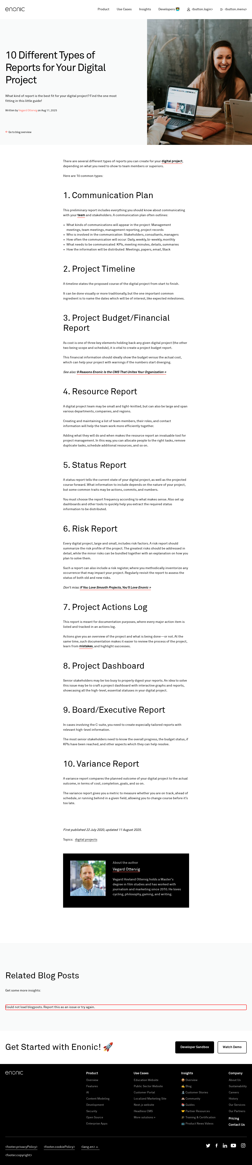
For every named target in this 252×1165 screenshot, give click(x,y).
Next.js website (144, 1155)
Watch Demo (232, 1097)
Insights (145, 9)
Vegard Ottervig (27, 110)
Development (95, 1155)
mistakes (86, 646)
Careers (234, 1142)
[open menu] (231, 9)
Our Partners (237, 1161)
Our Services (237, 1155)
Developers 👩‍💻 (169, 9)
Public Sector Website (148, 1136)
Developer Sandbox (194, 1097)
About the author (125, 913)
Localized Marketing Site (150, 1149)
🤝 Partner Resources (195, 1161)
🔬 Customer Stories (194, 1142)
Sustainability (238, 1136)
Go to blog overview (18, 132)
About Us (235, 1130)
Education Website (146, 1130)
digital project (172, 161)
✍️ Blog (186, 1136)
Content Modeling (98, 1149)
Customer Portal (144, 1142)
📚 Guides (188, 1155)
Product (103, 9)
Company (236, 1123)
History (233, 1149)
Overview (92, 1130)
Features (92, 1136)
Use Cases (124, 9)
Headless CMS (143, 1161)
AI (87, 1142)
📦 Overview (189, 1130)
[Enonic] (15, 9)
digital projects (86, 890)
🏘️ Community (190, 1149)
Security (91, 1161)
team (81, 215)
